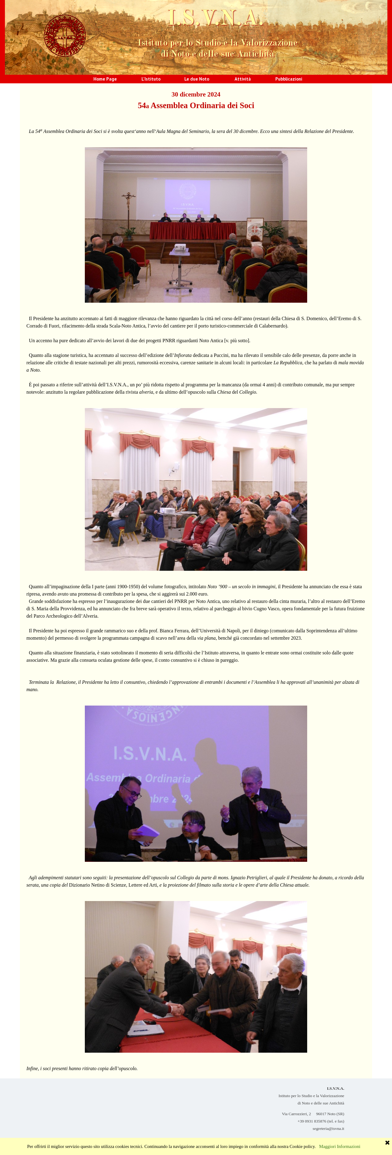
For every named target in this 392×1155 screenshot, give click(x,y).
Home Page (105, 79)
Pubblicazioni (288, 79)
